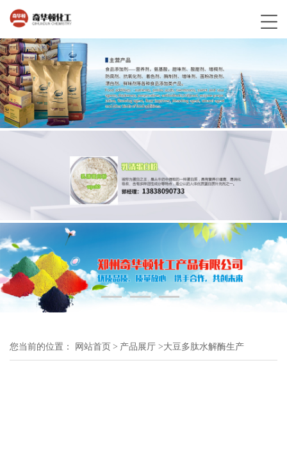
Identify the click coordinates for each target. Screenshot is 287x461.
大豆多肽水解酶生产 (203, 347)
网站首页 (93, 347)
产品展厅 (138, 347)
